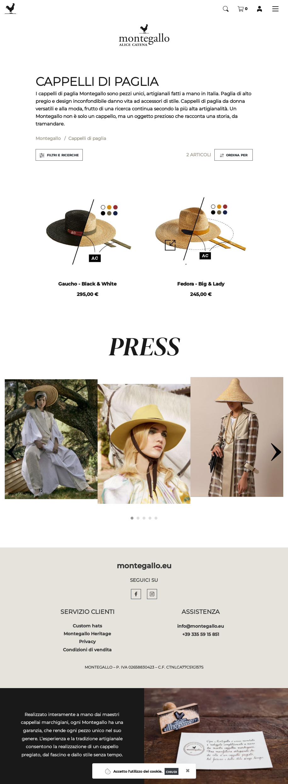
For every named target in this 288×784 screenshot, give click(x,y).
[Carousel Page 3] (144, 518)
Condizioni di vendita (87, 649)
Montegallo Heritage (87, 633)
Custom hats (87, 625)
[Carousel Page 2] (138, 518)
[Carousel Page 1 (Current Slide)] (132, 518)
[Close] (171, 771)
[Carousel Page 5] (156, 518)
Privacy (87, 641)
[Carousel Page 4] (150, 518)
